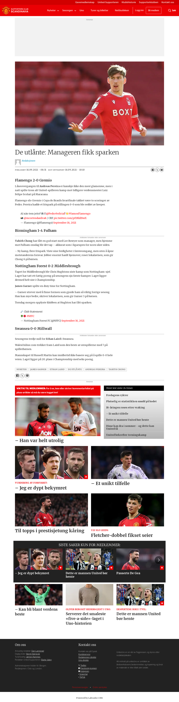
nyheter (22, 369)
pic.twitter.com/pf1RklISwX (70, 218)
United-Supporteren (108, 2)
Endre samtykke (100, 687)
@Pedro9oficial (55, 213)
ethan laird (57, 369)
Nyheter (51, 10)
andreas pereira (95, 369)
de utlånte (75, 369)
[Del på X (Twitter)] (157, 170)
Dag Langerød (37, 651)
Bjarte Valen (46, 660)
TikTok (82, 677)
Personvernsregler (80, 687)
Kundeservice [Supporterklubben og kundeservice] (84, 654)
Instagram (85, 671)
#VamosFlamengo (79, 213)
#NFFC (30, 316)
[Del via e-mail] (162, 170)
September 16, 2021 (64, 222)
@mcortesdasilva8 (35, 218)
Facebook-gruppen (89, 668)
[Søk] (170, 10)
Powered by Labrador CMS (89, 698)
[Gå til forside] (15, 10)
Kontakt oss (168, 2)
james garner (38, 369)
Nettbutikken (122, 10)
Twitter (83, 665)
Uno (82, 10)
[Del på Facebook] (153, 170)
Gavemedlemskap (84, 2)
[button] (158, 560)
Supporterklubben (148, 2)
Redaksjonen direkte (87, 657)
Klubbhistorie (129, 2)
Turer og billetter (99, 10)
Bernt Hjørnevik (33, 654)
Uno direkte (83, 660)
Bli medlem (153, 10)
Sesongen (67, 10)
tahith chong (117, 369)
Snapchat (84, 674)
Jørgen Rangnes (33, 657)
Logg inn (139, 10)
